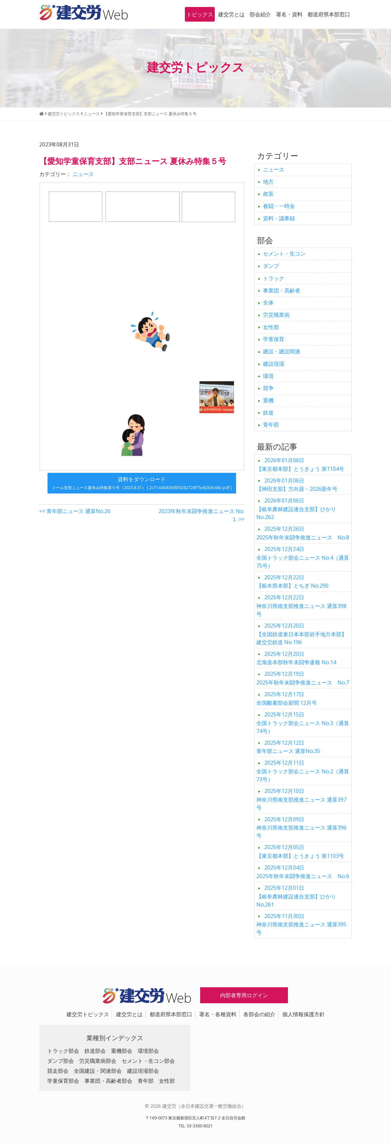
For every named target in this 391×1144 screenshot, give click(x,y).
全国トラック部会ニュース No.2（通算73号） (302, 771)
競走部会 (57, 1070)
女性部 (271, 327)
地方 (268, 181)
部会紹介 (260, 14)
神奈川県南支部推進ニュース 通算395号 (301, 924)
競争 (268, 388)
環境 (268, 376)
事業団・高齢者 (281, 290)
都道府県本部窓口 (329, 14)
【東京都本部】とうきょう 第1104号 (300, 465)
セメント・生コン (284, 253)
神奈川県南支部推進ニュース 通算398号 (301, 606)
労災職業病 (276, 314)
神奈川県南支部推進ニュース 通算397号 (301, 799)
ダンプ (271, 266)
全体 (268, 302)
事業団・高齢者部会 (108, 1080)
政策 (268, 193)
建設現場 (273, 363)
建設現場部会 (143, 1070)
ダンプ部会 (60, 1060)
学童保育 (273, 339)
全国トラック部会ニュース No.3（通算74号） (302, 723)
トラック (273, 278)
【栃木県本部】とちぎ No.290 (292, 582)
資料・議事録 (279, 218)
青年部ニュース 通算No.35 (288, 747)
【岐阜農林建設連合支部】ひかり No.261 (296, 896)
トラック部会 (63, 1050)
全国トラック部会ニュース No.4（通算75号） (302, 557)
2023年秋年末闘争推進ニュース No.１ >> (201, 515)
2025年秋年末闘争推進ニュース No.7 (302, 678)
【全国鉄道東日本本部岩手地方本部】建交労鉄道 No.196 (301, 634)
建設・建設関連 (281, 351)
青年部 (271, 424)
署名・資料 (289, 14)
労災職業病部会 (97, 1060)
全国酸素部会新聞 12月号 (286, 698)
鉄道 (268, 412)
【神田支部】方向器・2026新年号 (296, 485)
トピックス (200, 14)
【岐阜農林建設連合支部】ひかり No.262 (296, 509)
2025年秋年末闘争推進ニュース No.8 (302, 533)
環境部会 (148, 1050)
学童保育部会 (63, 1080)
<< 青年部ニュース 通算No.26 (74, 511)
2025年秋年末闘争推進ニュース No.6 (302, 872)
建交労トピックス (87, 1014)
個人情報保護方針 (303, 1014)
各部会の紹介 (259, 1014)
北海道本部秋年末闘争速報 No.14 (296, 658)
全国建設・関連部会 (98, 1070)
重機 (268, 400)
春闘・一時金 (279, 206)
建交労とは (231, 14)
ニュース (83, 174)
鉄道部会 (95, 1050)
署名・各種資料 (217, 1014)
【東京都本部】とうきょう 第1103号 (300, 851)
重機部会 (121, 1050)
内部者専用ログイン (244, 995)
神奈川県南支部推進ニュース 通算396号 (301, 828)
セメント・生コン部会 (148, 1060)
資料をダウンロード (142, 483)
